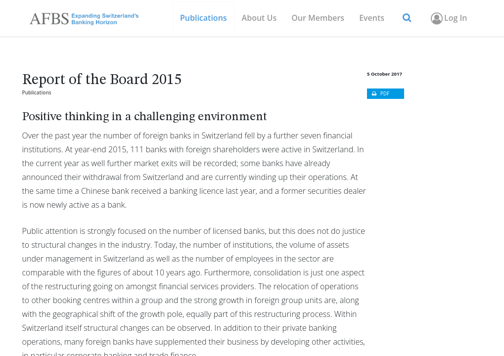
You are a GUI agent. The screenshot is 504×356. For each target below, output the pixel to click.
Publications (36, 92)
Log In (448, 18)
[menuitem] (318, 18)
